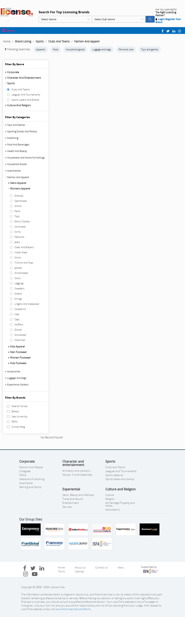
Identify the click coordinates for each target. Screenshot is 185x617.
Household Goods (17, 164)
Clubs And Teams (59, 41)
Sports (40, 41)
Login (161, 19)
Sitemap (79, 571)
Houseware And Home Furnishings (26, 157)
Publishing (12, 138)
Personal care (126, 49)
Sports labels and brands (119, 479)
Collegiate (25, 471)
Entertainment (70, 503)
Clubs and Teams (115, 467)
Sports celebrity (114, 475)
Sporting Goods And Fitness (22, 131)
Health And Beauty (17, 151)
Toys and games (149, 49)
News (121, 567)
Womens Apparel (20, 188)
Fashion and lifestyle (31, 467)
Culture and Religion (19, 105)
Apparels (40, 49)
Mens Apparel (18, 183)
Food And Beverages (18, 144)
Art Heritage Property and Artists (120, 504)
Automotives (14, 170)
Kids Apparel (17, 346)
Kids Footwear (18, 363)
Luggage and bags (101, 49)
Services (67, 507)
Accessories (13, 371)
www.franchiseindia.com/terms (73, 609)
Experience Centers (18, 384)
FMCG (22, 475)
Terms (61, 571)
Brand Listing (23, 41)
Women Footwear (20, 357)
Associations (112, 509)
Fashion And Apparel (86, 41)
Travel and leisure (72, 499)
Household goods (75, 49)
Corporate (13, 72)
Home (6, 41)
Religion (110, 499)
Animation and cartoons (76, 471)
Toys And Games (16, 125)
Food (55, 49)
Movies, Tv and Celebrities (77, 474)
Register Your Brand (168, 20)
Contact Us (101, 567)
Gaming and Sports (30, 487)
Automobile (26, 483)
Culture (109, 495)
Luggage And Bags (16, 378)
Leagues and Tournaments (120, 471)
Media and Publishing (31, 479)
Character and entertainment (24, 77)
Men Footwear (18, 352)
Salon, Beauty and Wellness (78, 495)
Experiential (71, 489)
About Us (80, 567)
